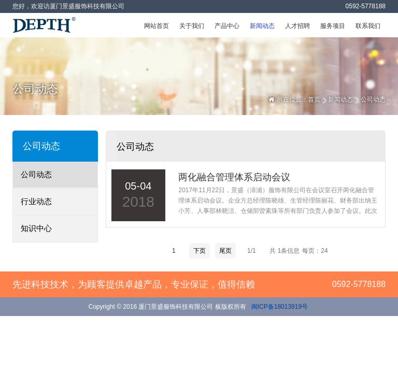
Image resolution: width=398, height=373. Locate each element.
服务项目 (332, 26)
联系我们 (368, 26)
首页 (314, 99)
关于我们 (191, 26)
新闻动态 (262, 26)
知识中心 (36, 228)
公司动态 (36, 174)
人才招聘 (297, 26)
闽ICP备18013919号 (278, 306)
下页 (199, 250)
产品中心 (227, 26)
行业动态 (36, 201)
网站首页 (156, 26)
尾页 (225, 250)
